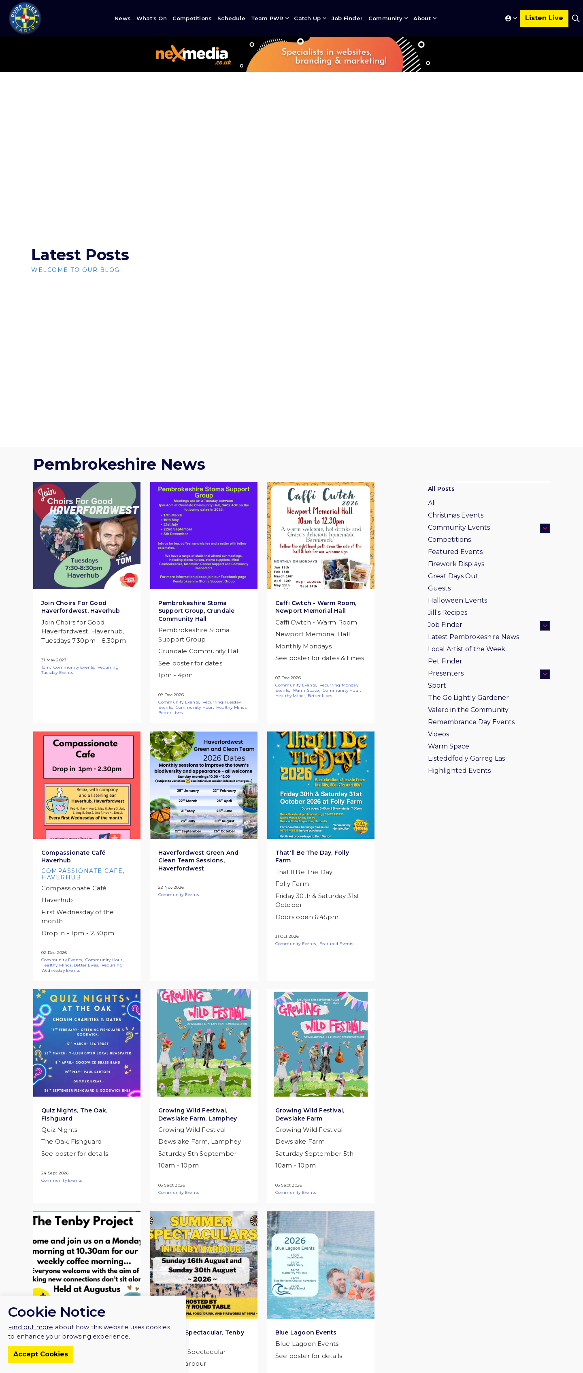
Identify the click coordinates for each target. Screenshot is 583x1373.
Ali (432, 503)
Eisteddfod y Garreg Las (466, 758)
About (422, 18)
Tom (45, 667)
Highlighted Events (459, 770)
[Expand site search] (575, 18)
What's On (151, 18)
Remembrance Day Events (471, 722)
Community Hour (194, 707)
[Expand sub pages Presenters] (545, 674)
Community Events (73, 667)
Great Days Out (453, 576)
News (123, 18)
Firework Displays (456, 564)
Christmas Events (455, 515)
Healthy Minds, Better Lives (303, 695)
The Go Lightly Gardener (468, 697)
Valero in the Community (468, 710)
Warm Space (306, 690)
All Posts (441, 488)
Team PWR (267, 18)
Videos (438, 734)
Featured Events (336, 943)
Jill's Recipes (447, 612)
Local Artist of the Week (466, 649)
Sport (437, 685)
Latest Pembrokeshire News (473, 637)
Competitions (192, 18)
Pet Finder (445, 661)
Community (385, 18)
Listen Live (544, 18)
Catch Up (307, 18)
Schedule (231, 18)
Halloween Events (457, 600)
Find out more (30, 1339)
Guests (439, 588)
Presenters (446, 673)
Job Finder (347, 18)
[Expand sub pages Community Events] (545, 528)
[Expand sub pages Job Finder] (545, 626)
